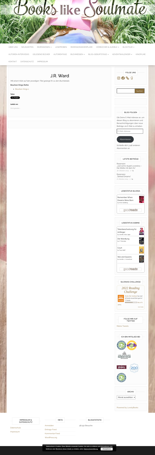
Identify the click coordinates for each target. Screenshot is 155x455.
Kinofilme (141, 54)
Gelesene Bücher (41, 54)
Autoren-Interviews (18, 54)
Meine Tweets (122, 326)
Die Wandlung (123, 239)
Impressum (42, 61)
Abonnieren (125, 139)
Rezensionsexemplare (82, 47)
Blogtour (128, 47)
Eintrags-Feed (51, 429)
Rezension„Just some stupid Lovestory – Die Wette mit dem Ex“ (129, 166)
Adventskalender (122, 54)
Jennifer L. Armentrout (125, 259)
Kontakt (12, 61)
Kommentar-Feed (52, 433)
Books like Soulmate (131, 296)
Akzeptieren (107, 449)
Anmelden (49, 425)
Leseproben (61, 47)
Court (119, 248)
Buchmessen (77, 54)
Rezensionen (44, 47)
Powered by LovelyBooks (127, 407)
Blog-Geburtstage (98, 54)
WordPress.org (51, 437)
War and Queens (124, 257)
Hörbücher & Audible (107, 47)
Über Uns (13, 47)
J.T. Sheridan (122, 241)
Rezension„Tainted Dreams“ (124, 175)
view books (140, 307)
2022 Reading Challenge (131, 290)
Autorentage (60, 54)
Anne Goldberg (123, 202)
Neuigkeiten (27, 47)
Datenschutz (27, 61)
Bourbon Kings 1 (22, 89)
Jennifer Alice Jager (124, 234)
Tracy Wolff (122, 250)
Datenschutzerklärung (91, 449)
